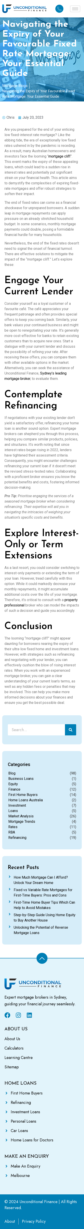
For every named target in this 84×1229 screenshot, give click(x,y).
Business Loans (21, 779)
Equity (13, 784)
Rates (12, 827)
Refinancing (17, 837)
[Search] (70, 729)
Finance (14, 789)
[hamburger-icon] (75, 9)
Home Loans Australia (25, 800)
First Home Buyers (23, 795)
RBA (11, 832)
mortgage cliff (59, 156)
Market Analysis (21, 816)
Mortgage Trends (21, 821)
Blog (11, 773)
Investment (17, 805)
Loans (13, 811)
